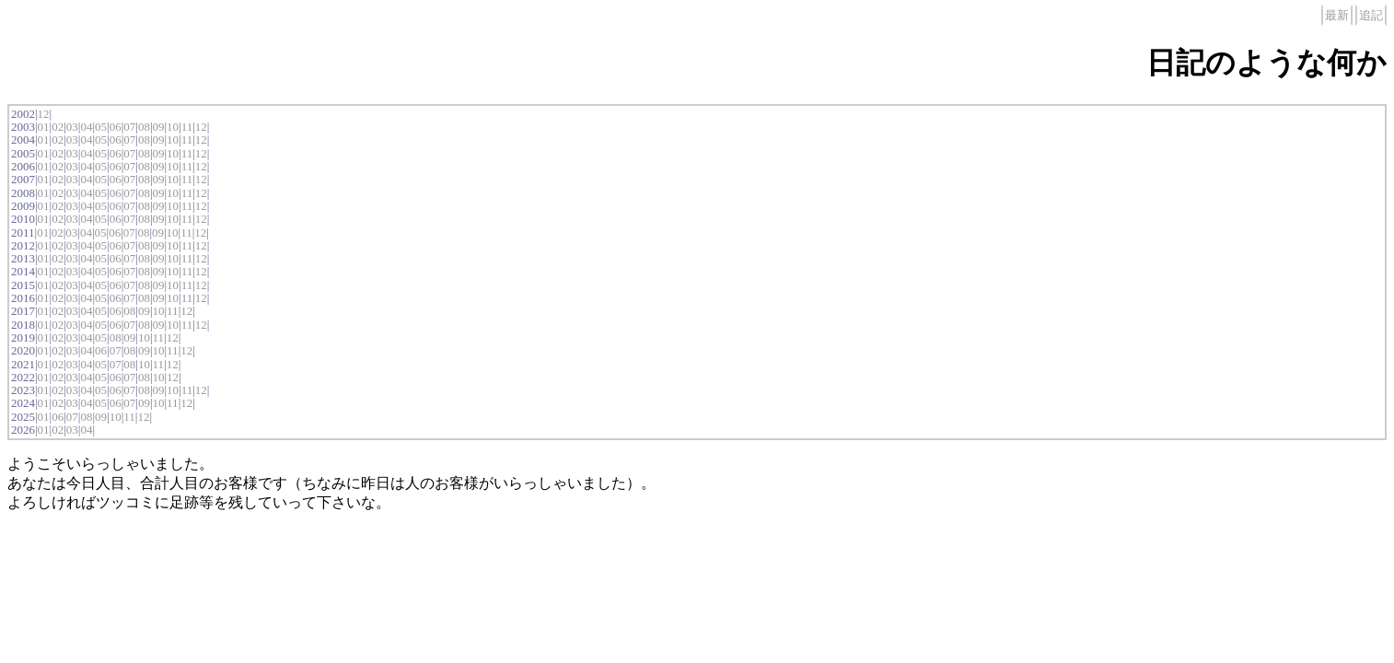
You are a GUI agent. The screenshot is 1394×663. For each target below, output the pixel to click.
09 (158, 127)
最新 (1337, 15)
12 (44, 114)
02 (58, 127)
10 (173, 127)
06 (116, 127)
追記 (1371, 15)
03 (72, 127)
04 (86, 127)
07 (129, 127)
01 (44, 127)
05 (101, 127)
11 (187, 127)
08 (144, 127)
